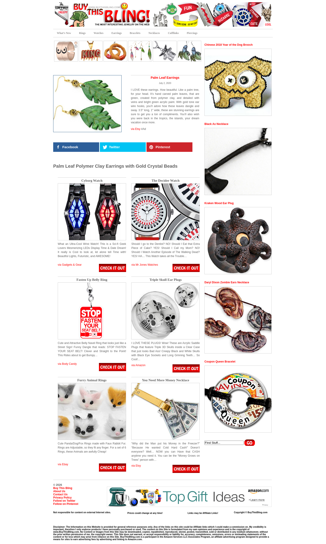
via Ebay (63, 464)
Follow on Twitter (64, 500)
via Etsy (135, 129)
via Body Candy (67, 363)
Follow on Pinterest (65, 504)
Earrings (116, 33)
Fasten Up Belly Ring (92, 280)
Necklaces (154, 33)
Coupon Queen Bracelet (219, 361)
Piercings (192, 33)
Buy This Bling (62, 488)
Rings (82, 33)
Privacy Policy (62, 497)
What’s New (64, 33)
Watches (98, 33)
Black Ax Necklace (216, 124)
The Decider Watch (166, 180)
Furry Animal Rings (91, 380)
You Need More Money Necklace (165, 380)
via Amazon (138, 365)
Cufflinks (173, 33)
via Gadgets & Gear (70, 264)
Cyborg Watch (91, 180)
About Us (59, 491)
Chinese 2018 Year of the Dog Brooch (228, 44)
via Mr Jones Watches (144, 264)
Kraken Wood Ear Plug (219, 203)
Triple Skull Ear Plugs (165, 280)
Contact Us (60, 494)
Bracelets (135, 33)
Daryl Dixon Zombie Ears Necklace (226, 282)
